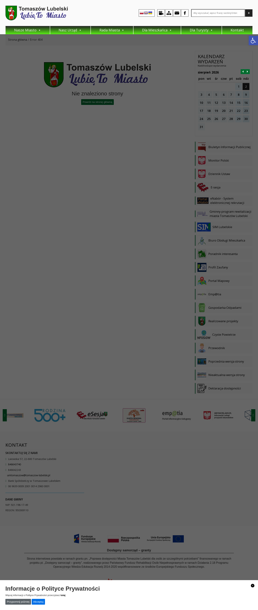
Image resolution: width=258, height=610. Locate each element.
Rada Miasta (112, 30)
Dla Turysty (201, 30)
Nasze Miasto (27, 30)
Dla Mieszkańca (157, 30)
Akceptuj (38, 601)
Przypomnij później (18, 601)
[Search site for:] (218, 13)
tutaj (63, 595)
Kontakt (237, 30)
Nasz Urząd (70, 30)
